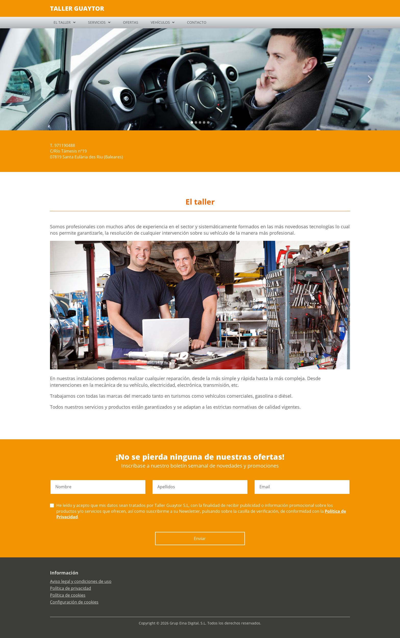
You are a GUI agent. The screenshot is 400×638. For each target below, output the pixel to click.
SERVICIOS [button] (97, 22)
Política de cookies (67, 595)
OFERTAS (130, 22)
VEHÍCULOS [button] (160, 22)
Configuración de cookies (74, 602)
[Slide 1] (196, 122)
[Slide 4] (208, 122)
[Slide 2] (200, 122)
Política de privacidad (70, 588)
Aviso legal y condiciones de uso (80, 581)
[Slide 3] (204, 122)
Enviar (200, 538)
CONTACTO (196, 22)
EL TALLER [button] (62, 22)
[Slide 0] (192, 122)
